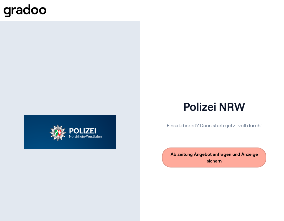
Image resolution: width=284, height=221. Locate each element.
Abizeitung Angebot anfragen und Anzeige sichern (214, 157)
